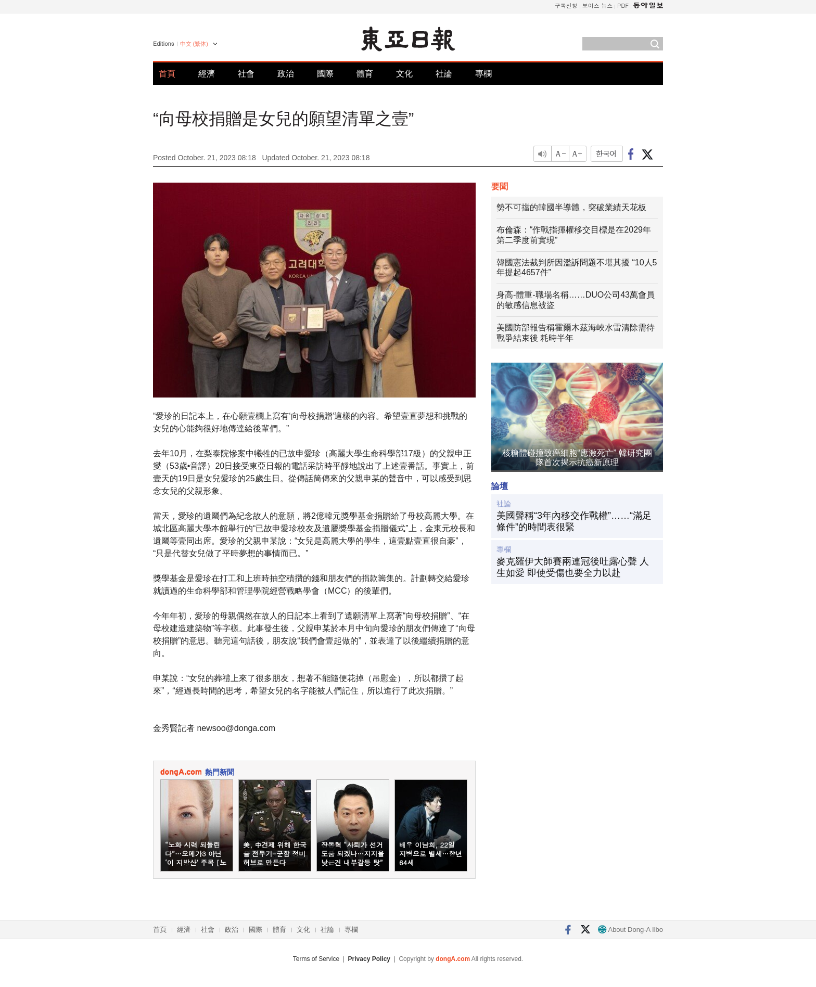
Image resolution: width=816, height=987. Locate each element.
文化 (404, 73)
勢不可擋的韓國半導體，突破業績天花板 (571, 207)
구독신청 (566, 5)
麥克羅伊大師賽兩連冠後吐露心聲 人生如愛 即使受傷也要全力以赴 (572, 567)
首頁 (167, 73)
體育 (364, 73)
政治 (285, 73)
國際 (325, 73)
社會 (246, 73)
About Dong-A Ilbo (630, 929)
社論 (444, 73)
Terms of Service (316, 959)
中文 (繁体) (194, 44)
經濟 (206, 73)
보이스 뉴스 (597, 5)
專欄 (483, 73)
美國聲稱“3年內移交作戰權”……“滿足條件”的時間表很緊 (574, 521)
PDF (623, 5)
